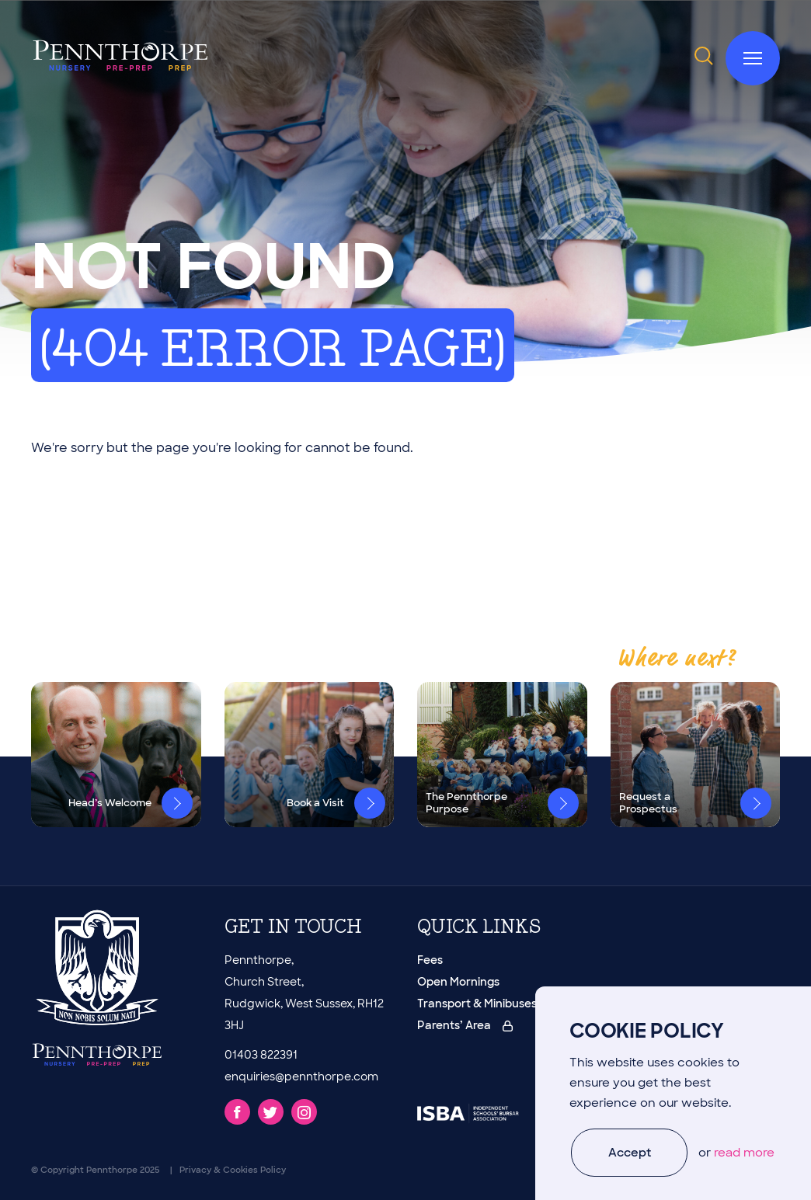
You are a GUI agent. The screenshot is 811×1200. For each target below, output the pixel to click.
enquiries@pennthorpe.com (301, 1076)
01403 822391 (261, 1055)
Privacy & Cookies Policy (232, 1169)
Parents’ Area (465, 1025)
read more (744, 1152)
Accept (629, 1152)
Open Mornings (458, 982)
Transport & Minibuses (477, 1003)
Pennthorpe (111, 1169)
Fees (430, 960)
